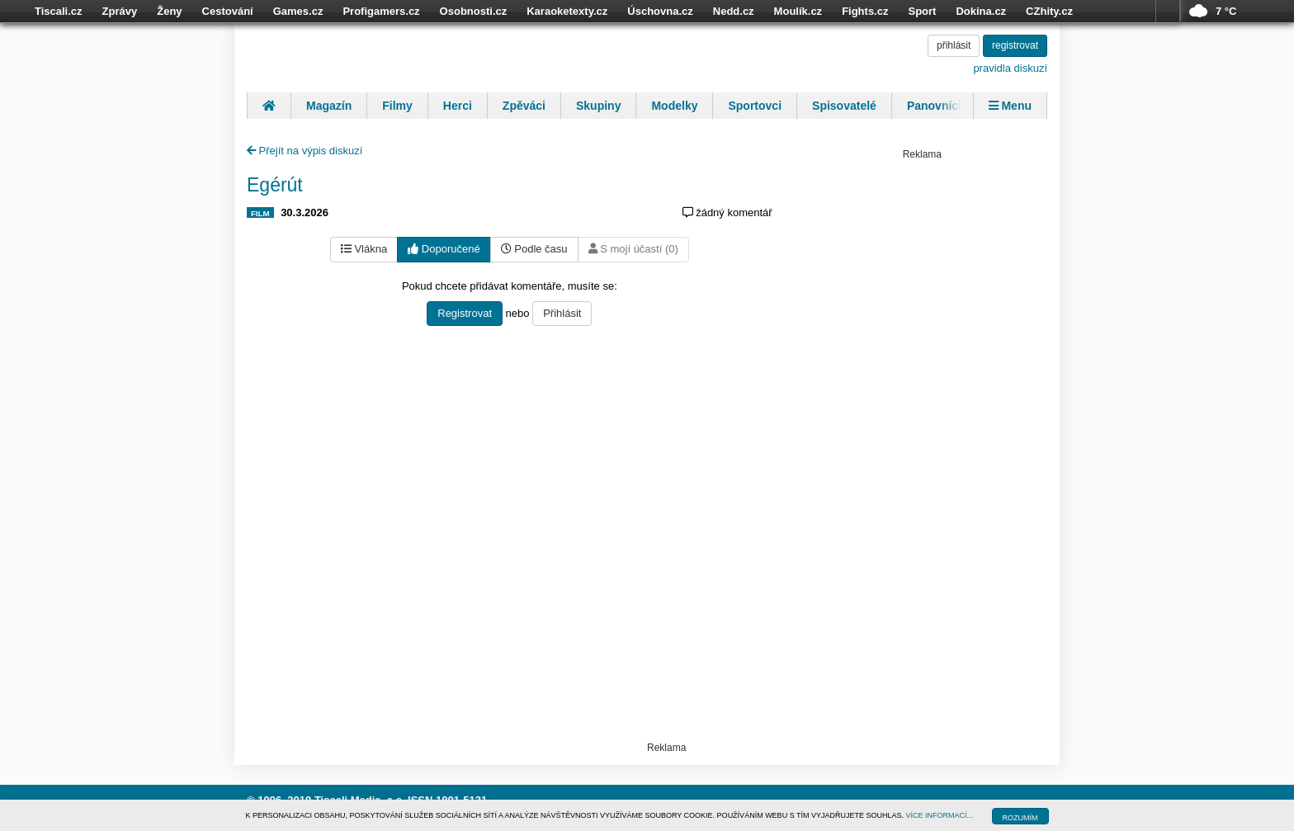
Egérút (275, 185)
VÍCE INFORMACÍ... (940, 815)
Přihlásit (562, 313)
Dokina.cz (981, 11)
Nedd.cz (733, 11)
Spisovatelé (844, 105)
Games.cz (298, 11)
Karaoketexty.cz (567, 11)
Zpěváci (524, 105)
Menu (1010, 105)
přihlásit (953, 45)
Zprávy (120, 11)
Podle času (534, 249)
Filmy (397, 105)
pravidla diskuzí (1010, 68)
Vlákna (364, 249)
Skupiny (598, 105)
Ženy (169, 11)
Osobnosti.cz (474, 11)
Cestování (227, 11)
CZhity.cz (1049, 11)
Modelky (674, 105)
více (1167, 11)
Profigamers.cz (380, 11)
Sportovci (755, 105)
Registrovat (464, 313)
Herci (457, 105)
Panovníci (934, 105)
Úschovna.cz (659, 11)
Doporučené (443, 249)
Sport (922, 11)
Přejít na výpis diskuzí (304, 150)
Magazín (329, 105)
